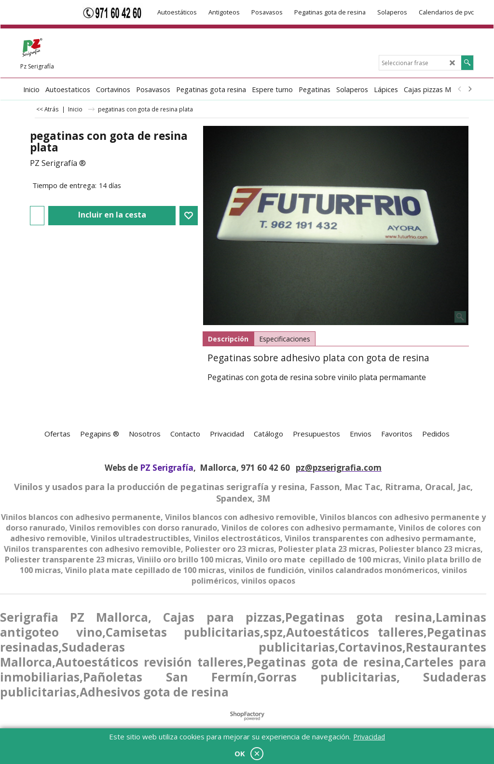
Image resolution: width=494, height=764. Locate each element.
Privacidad (369, 736)
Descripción (228, 338)
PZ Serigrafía (166, 467)
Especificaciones (284, 338)
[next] (469, 89)
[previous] (459, 89)
